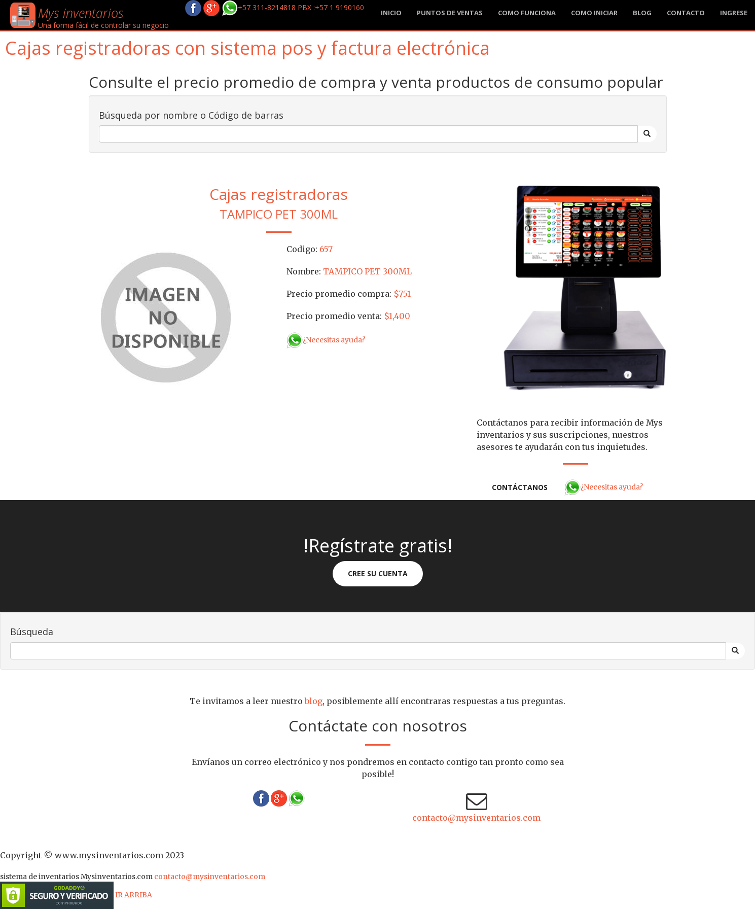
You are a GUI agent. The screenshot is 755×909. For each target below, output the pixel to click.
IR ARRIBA (133, 894)
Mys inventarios (81, 12)
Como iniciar (594, 12)
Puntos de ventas (450, 12)
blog (642, 12)
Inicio (391, 12)
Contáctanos (520, 487)
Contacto (686, 12)
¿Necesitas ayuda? (325, 339)
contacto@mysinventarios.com (476, 818)
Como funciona (527, 12)
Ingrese (733, 12)
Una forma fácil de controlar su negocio (103, 25)
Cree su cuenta (378, 573)
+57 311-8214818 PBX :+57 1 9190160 (293, 7)
